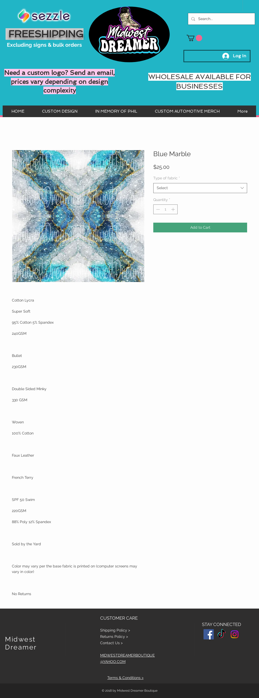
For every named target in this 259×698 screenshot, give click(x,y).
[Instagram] (234, 634)
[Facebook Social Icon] (209, 634)
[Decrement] (157, 209)
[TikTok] (221, 634)
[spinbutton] (165, 209)
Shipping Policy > (115, 630)
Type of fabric (166, 178)
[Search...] (221, 19)
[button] (194, 38)
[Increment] (173, 209)
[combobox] (200, 188)
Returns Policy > (114, 636)
